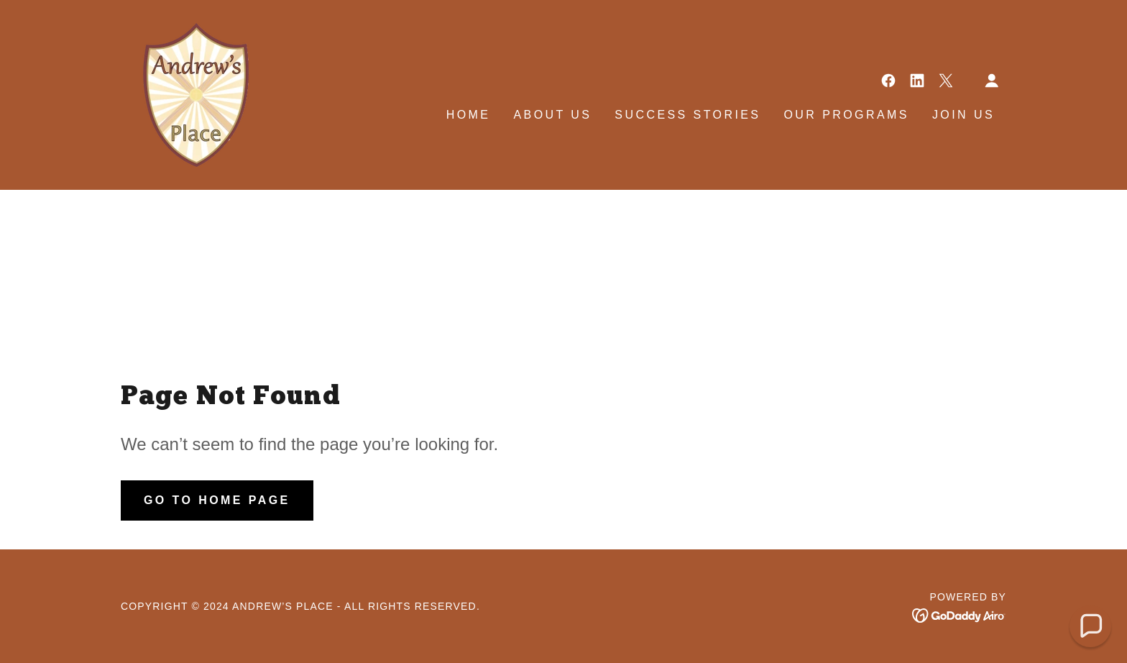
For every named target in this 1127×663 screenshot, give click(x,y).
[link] (185, 94)
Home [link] (468, 115)
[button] (992, 80)
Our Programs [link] (845, 115)
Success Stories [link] (687, 115)
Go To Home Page (217, 500)
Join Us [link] (963, 115)
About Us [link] (552, 115)
